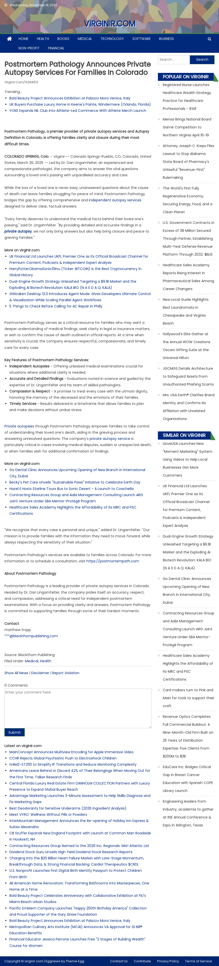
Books (63, 38)
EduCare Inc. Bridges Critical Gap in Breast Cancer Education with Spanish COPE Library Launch (188, 778)
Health (43, 38)
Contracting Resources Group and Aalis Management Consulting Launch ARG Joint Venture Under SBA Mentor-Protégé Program (188, 629)
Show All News (16, 672)
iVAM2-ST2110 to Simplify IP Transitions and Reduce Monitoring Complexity (73, 764)
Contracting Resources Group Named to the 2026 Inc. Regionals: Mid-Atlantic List (79, 845)
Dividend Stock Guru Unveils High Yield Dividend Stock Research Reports (70, 851)
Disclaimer (40, 672)
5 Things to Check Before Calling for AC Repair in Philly (55, 306)
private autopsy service (110, 438)
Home (23, 38)
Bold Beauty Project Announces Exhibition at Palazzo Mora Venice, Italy (69, 98)
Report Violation (65, 672)
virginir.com (109, 23)
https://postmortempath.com (112, 561)
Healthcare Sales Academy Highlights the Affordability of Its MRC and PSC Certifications (188, 667)
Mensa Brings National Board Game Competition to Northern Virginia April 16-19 (187, 127)
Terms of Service (198, 961)
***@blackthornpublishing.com (31, 636)
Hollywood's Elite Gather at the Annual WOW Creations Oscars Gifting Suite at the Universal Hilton (186, 346)
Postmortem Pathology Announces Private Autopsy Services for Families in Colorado (77, 69)
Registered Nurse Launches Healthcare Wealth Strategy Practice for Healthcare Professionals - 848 (187, 96)
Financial (56, 48)
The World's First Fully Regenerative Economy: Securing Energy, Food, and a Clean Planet (187, 200)
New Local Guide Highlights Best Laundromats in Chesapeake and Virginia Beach (186, 311)
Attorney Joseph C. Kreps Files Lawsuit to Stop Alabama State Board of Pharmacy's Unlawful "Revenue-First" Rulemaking (188, 161)
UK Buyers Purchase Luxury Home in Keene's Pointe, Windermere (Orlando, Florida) (80, 104)
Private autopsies (19, 426)
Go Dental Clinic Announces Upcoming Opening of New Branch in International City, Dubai (187, 590)
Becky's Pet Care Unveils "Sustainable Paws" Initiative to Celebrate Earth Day (74, 482)
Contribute (142, 961)
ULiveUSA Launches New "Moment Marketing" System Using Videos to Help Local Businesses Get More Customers (187, 459)
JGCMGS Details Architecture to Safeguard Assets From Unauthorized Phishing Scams (188, 376)
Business (166, 38)
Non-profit (29, 48)
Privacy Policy (168, 961)
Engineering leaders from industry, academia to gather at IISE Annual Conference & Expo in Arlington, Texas (188, 813)
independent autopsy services (115, 200)
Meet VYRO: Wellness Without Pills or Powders (48, 814)
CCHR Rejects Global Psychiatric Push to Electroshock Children (63, 758)
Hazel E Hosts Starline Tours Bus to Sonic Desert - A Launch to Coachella (71, 488)
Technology (112, 38)
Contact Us (119, 961)
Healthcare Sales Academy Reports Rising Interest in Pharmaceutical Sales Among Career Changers (188, 277)
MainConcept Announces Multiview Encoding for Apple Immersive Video (71, 752)
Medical (85, 38)
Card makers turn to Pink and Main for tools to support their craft (188, 698)
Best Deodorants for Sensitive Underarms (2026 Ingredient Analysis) (67, 808)
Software (141, 38)
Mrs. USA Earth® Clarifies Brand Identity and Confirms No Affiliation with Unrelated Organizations (189, 406)
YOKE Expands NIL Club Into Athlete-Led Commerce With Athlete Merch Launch (77, 110)
